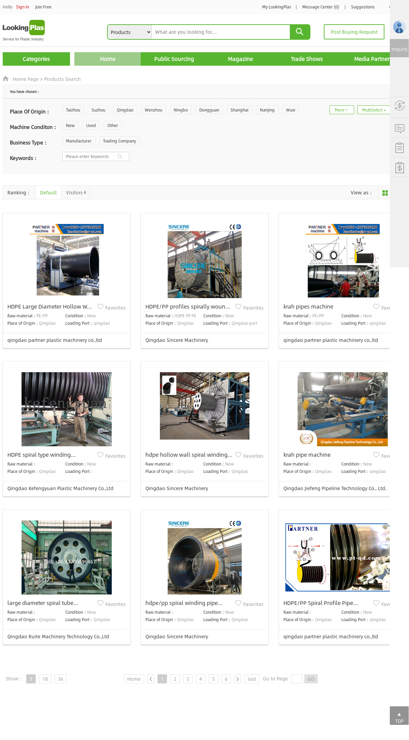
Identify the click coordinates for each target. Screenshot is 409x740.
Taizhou (73, 110)
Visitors (74, 192)
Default (48, 192)
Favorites (115, 307)
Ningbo (181, 110)
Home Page (26, 79)
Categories (36, 59)
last (252, 678)
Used (91, 125)
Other (112, 125)
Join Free (43, 7)
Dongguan (209, 110)
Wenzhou (153, 110)
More (339, 110)
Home (107, 59)
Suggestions (363, 7)
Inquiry (399, 49)
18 (45, 678)
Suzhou (98, 110)
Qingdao (125, 110)
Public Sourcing (174, 59)
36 (60, 678)
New (70, 125)
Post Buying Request (354, 31)
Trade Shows (307, 59)
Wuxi (290, 110)
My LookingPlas (276, 7)
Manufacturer (79, 141)
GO (311, 678)
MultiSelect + (374, 110)
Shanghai (239, 110)
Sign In (22, 7)
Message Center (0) (320, 7)
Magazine (240, 59)
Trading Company (119, 141)
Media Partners (373, 59)
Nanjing (267, 110)
